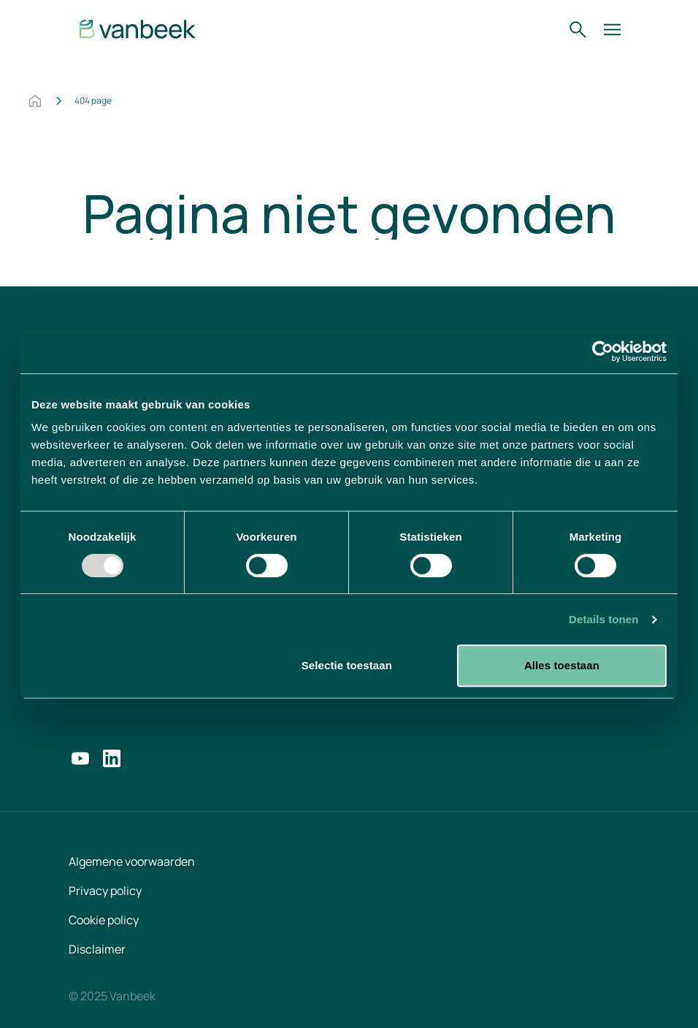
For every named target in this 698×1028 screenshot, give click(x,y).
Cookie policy (104, 920)
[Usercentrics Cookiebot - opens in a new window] (603, 351)
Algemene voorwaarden (132, 861)
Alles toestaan (561, 665)
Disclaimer (97, 949)
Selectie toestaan (347, 665)
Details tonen (603, 619)
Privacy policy (105, 891)
